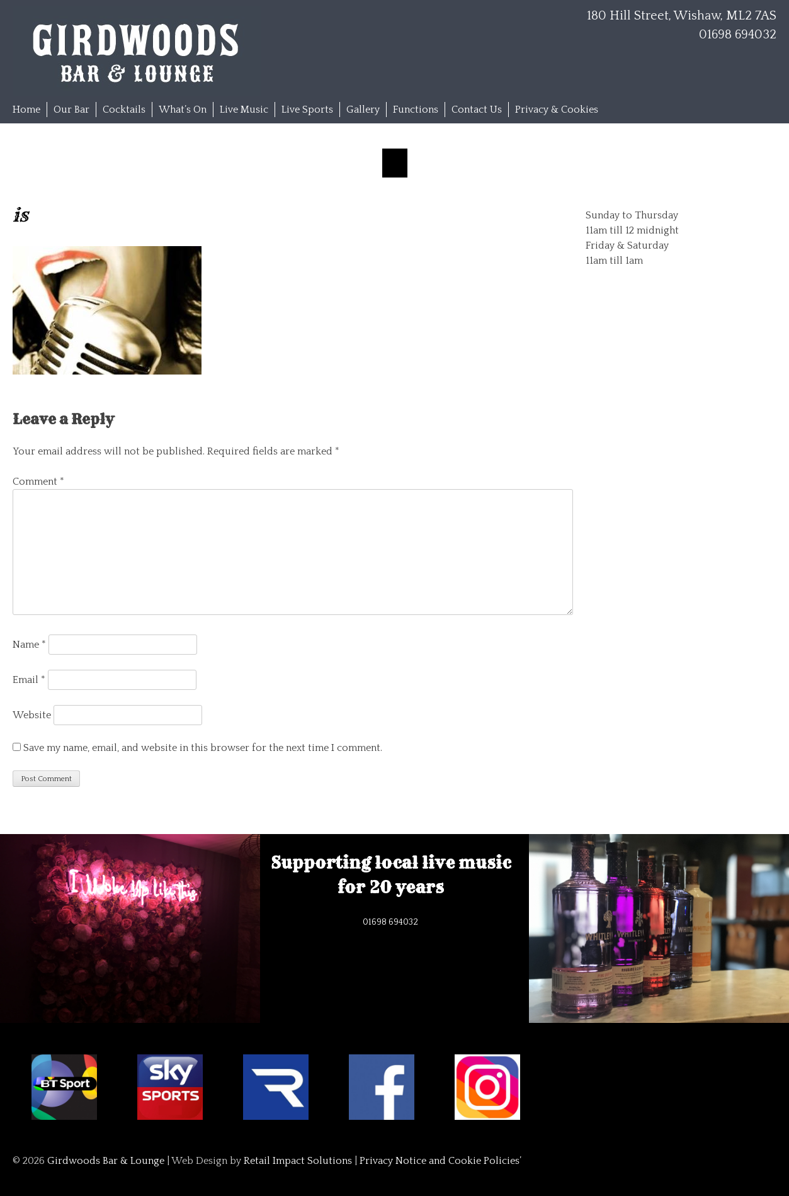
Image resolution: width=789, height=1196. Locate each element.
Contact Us (476, 109)
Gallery (363, 109)
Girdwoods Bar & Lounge (105, 1160)
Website (32, 715)
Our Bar (71, 109)
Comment (38, 481)
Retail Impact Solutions (298, 1160)
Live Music (244, 109)
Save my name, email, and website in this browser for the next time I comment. (202, 747)
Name (29, 644)
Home (26, 109)
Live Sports (307, 109)
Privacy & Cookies (556, 109)
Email (29, 679)
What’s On (183, 109)
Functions (415, 109)
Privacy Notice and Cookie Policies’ (439, 1160)
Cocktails (124, 109)
